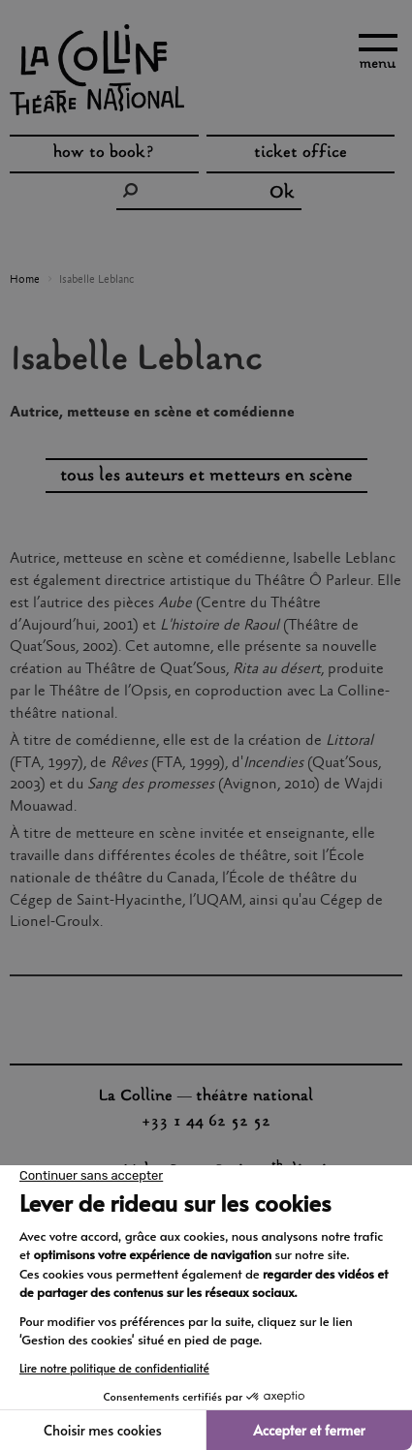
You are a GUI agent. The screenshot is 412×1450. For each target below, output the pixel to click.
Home (25, 280)
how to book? (104, 155)
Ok (282, 193)
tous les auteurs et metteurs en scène (206, 476)
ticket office (300, 155)
